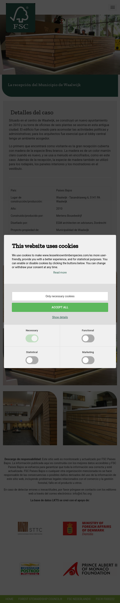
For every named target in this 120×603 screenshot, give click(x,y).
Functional (88, 330)
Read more (60, 272)
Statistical (32, 352)
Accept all (60, 307)
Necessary (32, 330)
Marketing (88, 352)
